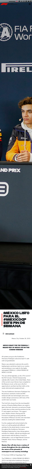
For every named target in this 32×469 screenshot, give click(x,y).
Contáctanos (12, 1)
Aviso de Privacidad (23, 467)
